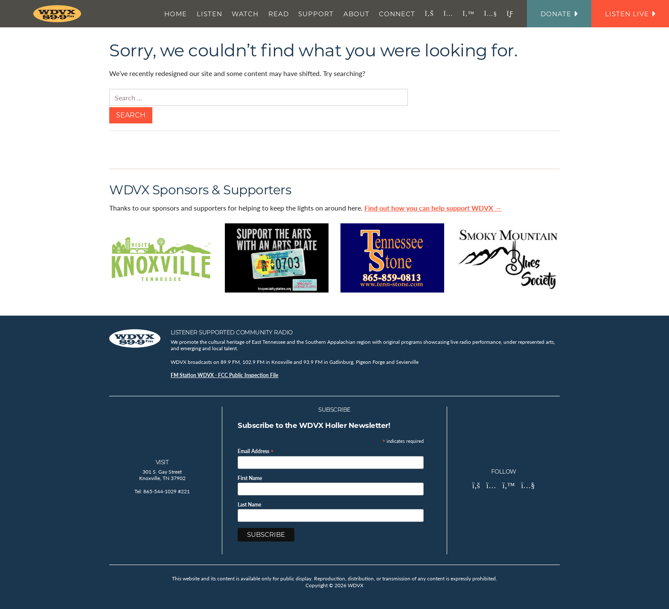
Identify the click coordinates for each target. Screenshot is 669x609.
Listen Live (630, 14)
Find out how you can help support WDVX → (433, 208)
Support (316, 14)
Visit (162, 462)
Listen (209, 14)
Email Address (256, 451)
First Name (250, 478)
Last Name (249, 504)
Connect (397, 14)
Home (175, 14)
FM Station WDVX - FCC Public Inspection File (224, 375)
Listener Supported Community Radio (232, 332)
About (356, 14)
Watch (245, 14)
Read (278, 14)
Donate (559, 14)
